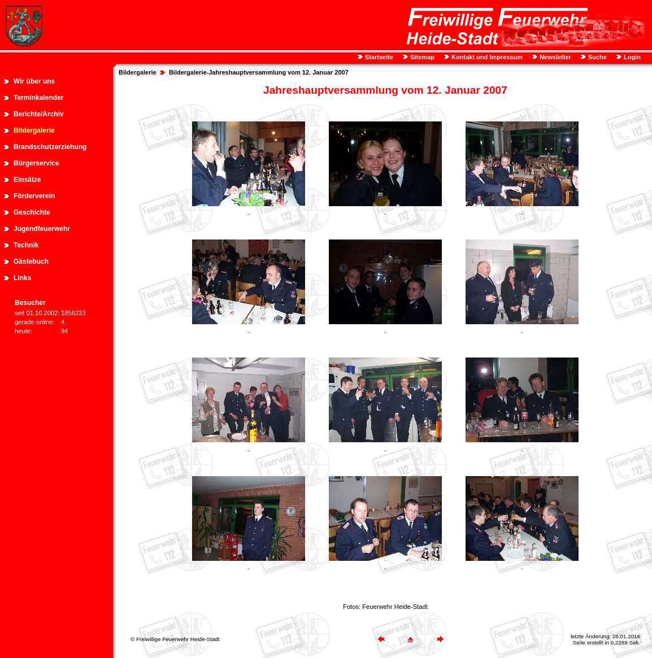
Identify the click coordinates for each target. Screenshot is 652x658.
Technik (26, 245)
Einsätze (27, 180)
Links (22, 278)
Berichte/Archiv (39, 114)
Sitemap (421, 57)
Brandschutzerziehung (50, 147)
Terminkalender (38, 98)
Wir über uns (34, 81)
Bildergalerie (34, 130)
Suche (596, 57)
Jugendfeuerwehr (42, 229)
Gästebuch (31, 261)
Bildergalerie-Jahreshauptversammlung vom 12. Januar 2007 (259, 72)
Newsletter (554, 57)
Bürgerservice (36, 163)
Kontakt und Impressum (486, 57)
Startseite (378, 57)
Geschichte (32, 212)
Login (631, 57)
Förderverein (34, 196)
